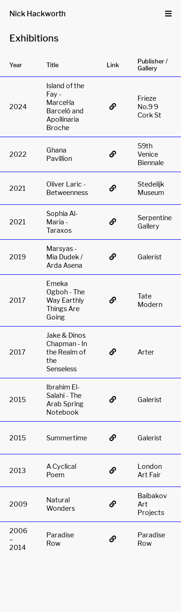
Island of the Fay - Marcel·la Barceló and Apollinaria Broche (65, 107)
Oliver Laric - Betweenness (67, 188)
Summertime (66, 438)
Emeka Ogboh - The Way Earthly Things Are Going (65, 300)
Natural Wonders (60, 504)
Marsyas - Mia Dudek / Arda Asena (64, 257)
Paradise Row (60, 539)
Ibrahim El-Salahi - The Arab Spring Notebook (65, 400)
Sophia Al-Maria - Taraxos (62, 222)
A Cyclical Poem (61, 470)
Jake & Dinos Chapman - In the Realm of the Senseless (66, 352)
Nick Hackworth (37, 13)
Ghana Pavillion (59, 154)
